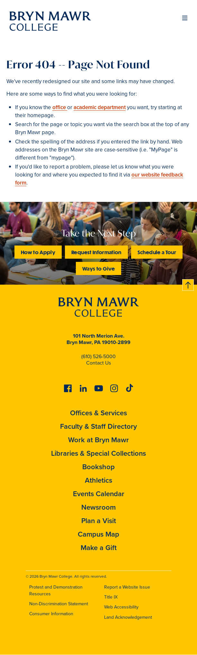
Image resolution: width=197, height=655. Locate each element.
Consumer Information (51, 613)
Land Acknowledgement (128, 617)
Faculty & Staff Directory (98, 426)
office (59, 107)
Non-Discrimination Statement (58, 603)
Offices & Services (98, 413)
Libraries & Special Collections (98, 453)
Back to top (188, 284)
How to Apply (38, 252)
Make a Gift (99, 547)
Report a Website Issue (127, 587)
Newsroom (98, 507)
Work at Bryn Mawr (98, 440)
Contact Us (98, 362)
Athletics (98, 480)
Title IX (111, 597)
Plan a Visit (98, 520)
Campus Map (98, 534)
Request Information (96, 252)
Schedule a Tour (157, 252)
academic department (100, 107)
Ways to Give (98, 268)
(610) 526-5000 (98, 356)
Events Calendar (98, 493)
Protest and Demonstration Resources (56, 590)
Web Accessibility (121, 607)
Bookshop (98, 466)
